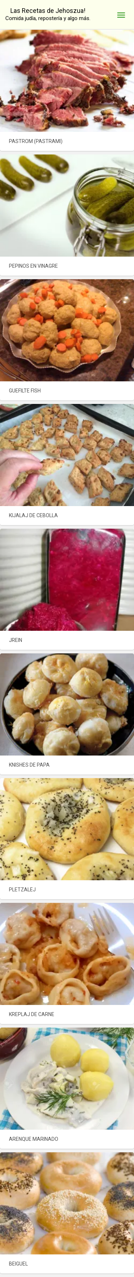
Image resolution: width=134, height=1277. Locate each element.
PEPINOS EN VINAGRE (33, 266)
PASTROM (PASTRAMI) (36, 141)
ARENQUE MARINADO (33, 1139)
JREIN (15, 640)
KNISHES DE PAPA (29, 765)
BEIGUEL (18, 1264)
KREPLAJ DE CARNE (31, 1014)
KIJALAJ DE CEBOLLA (33, 515)
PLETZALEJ (22, 889)
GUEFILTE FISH (25, 391)
